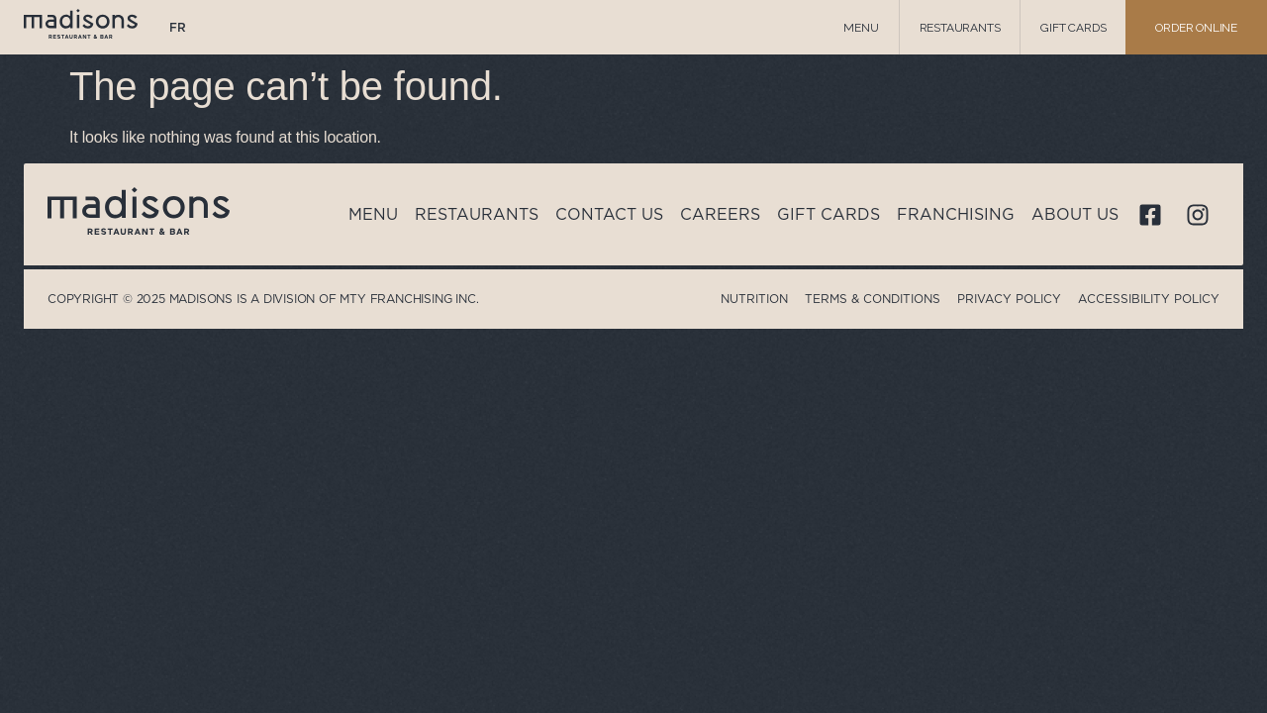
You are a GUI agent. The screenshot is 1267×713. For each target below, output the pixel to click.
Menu (860, 28)
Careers (720, 214)
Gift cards (1073, 28)
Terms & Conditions (872, 298)
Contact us (609, 214)
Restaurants (960, 28)
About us (1075, 214)
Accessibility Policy (1148, 298)
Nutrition (754, 298)
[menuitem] (177, 28)
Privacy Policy (1009, 298)
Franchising (956, 214)
